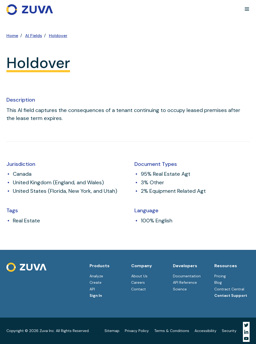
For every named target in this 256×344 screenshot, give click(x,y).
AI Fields (33, 35)
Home (12, 35)
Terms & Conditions (171, 330)
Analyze (96, 276)
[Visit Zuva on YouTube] (246, 338)
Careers (138, 282)
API (92, 289)
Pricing (220, 276)
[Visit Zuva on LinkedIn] (246, 332)
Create (96, 282)
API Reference (185, 282)
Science (180, 289)
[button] (247, 9)
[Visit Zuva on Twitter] (246, 325)
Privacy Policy (137, 330)
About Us (139, 276)
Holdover (58, 35)
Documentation (187, 276)
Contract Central (229, 289)
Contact (138, 289)
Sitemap (111, 330)
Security (229, 330)
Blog (218, 282)
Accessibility (205, 330)
